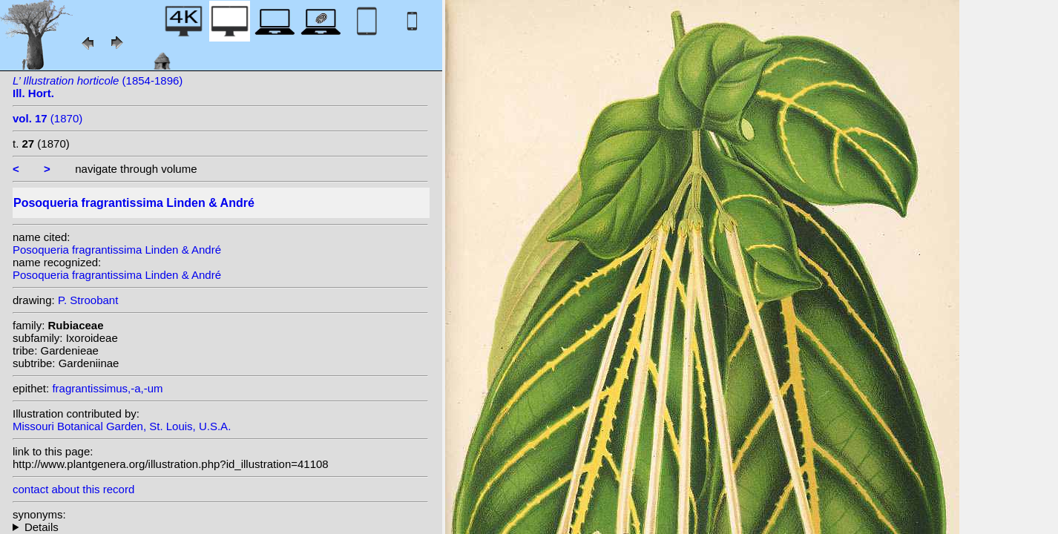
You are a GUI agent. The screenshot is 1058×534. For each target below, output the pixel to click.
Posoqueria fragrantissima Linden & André (117, 249)
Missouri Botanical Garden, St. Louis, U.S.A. (122, 426)
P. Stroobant (88, 300)
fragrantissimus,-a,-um (107, 388)
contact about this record (73, 489)
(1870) (47, 118)
